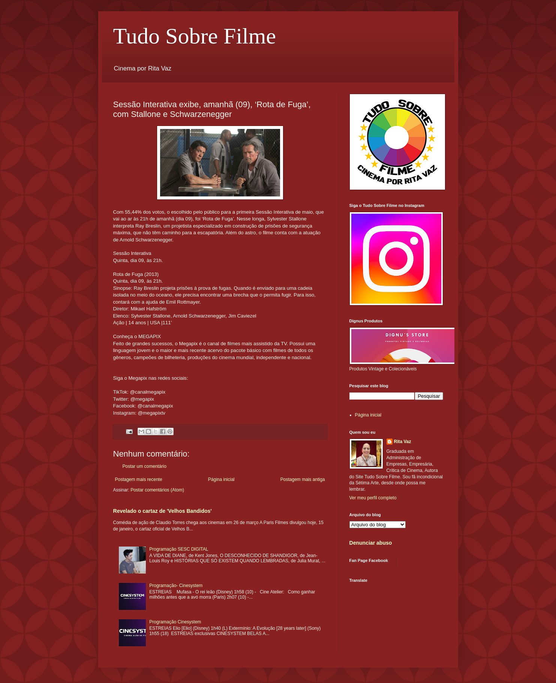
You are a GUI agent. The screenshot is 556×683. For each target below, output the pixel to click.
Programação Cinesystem (175, 622)
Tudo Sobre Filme (194, 36)
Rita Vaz (402, 441)
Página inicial (221, 479)
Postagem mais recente (138, 479)
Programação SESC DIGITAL (178, 549)
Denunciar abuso (370, 543)
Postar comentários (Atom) (157, 490)
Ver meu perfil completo (373, 497)
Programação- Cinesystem (175, 585)
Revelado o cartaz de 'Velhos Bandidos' (162, 511)
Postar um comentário (144, 466)
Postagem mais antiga (302, 479)
